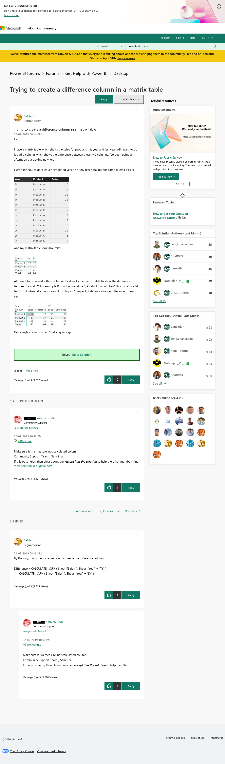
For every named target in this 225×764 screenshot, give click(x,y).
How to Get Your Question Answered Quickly (170, 216)
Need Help (32, 370)
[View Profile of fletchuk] (29, 116)
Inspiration (83, 28)
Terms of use (197, 737)
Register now (126, 58)
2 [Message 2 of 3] (26, 586)
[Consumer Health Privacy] (51, 751)
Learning (150, 28)
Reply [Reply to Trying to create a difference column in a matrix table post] (131, 379)
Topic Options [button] (127, 99)
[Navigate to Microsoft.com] (10, 28)
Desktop (120, 73)
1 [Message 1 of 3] (26, 380)
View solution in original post (33, 466)
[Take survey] (166, 176)
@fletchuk (24, 441)
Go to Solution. (82, 355)
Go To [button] (205, 38)
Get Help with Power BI (86, 73)
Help (192, 37)
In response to (26, 427)
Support (166, 28)
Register (165, 37)
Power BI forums (25, 73)
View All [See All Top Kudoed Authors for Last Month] (159, 383)
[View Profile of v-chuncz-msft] (45, 418)
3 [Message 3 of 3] (26, 478)
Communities (116, 28)
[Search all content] (173, 46)
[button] (104, 99)
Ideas (99, 28)
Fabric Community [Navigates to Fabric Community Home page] (41, 28)
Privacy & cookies (175, 737)
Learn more (11, 15)
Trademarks (216, 737)
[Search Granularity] (109, 46)
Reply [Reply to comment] (131, 487)
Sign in (180, 37)
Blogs (134, 28)
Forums (65, 28)
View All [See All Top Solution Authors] (159, 301)
